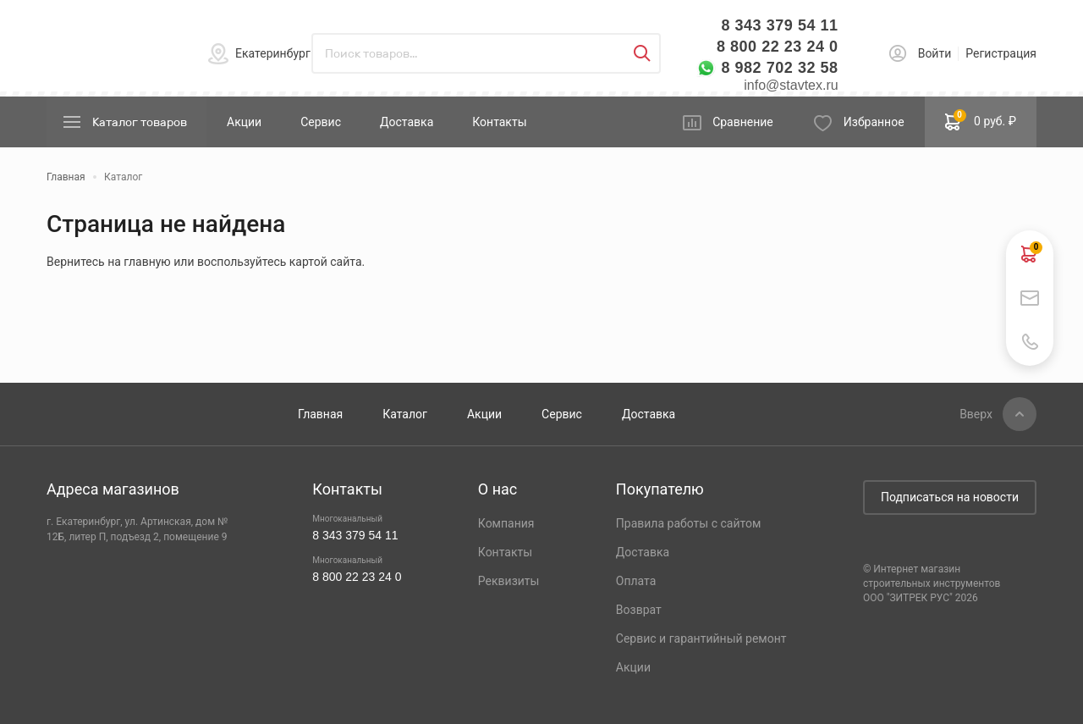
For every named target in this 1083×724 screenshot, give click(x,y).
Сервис (320, 122)
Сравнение (742, 122)
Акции (244, 122)
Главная (320, 414)
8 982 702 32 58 (779, 67)
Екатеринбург (273, 53)
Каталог (404, 414)
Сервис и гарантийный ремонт (701, 638)
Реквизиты (509, 581)
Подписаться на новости (950, 497)
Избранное (874, 122)
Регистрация (1000, 53)
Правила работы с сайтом (688, 523)
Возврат (639, 609)
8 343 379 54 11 (779, 25)
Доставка (406, 122)
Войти (935, 53)
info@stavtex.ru (791, 85)
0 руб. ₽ (980, 120)
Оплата (636, 581)
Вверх (975, 414)
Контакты (499, 122)
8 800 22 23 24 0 (777, 46)
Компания (506, 523)
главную (147, 261)
